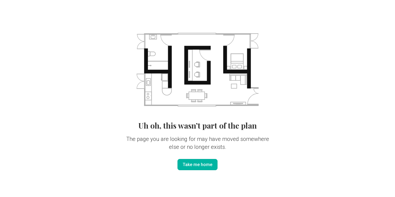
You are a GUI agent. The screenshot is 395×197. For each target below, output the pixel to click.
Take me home (197, 164)
